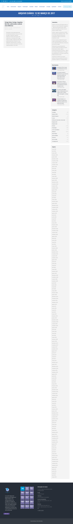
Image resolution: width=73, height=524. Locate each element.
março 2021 (54, 269)
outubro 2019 (54, 300)
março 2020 (54, 290)
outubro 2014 (54, 416)
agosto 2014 (54, 420)
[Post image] (54, 68)
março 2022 (54, 246)
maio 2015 (54, 403)
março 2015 (54, 407)
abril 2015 (54, 405)
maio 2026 (54, 149)
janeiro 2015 (54, 411)
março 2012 (54, 477)
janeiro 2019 (54, 317)
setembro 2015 (55, 395)
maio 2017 (54, 356)
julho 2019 (54, 306)
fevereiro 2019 (55, 316)
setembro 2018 (55, 325)
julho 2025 (54, 168)
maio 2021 (54, 265)
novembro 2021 (55, 253)
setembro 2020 (55, 281)
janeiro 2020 (54, 294)
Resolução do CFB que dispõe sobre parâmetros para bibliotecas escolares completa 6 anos (62, 84)
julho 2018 (54, 329)
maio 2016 (54, 380)
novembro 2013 (55, 438)
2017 (35, 15)
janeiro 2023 (54, 226)
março (38, 15)
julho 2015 (54, 399)
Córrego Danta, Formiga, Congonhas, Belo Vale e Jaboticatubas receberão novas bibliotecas (14, 23)
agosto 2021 (54, 259)
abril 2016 (54, 381)
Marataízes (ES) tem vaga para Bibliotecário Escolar (62, 68)
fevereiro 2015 (55, 409)
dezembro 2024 (55, 182)
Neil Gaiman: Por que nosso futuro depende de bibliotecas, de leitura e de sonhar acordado (60, 43)
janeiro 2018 (54, 341)
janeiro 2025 (54, 180)
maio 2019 (54, 310)
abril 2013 (54, 451)
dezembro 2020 (55, 275)
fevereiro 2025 (55, 178)
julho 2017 (54, 352)
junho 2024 (54, 193)
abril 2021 (54, 267)
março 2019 (54, 314)
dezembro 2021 (55, 252)
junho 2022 (54, 240)
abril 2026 (54, 151)
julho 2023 (54, 215)
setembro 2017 (55, 349)
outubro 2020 (54, 279)
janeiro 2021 (54, 273)
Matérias (6, 27)
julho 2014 (54, 422)
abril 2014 (54, 428)
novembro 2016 (55, 368)
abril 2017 (54, 358)
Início (33, 15)
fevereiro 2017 (55, 362)
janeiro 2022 (54, 250)
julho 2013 (54, 446)
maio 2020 (54, 286)
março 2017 (54, 360)
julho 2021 (54, 261)
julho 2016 (54, 376)
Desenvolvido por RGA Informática (36, 521)
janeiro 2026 (54, 156)
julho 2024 (54, 191)
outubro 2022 (54, 232)
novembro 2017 (55, 345)
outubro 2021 (54, 255)
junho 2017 (54, 354)
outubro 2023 (54, 209)
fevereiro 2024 (55, 201)
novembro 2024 (55, 184)
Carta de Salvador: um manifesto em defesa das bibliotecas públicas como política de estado (62, 101)
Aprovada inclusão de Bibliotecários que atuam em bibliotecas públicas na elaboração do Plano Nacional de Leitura (62, 75)
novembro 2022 (55, 230)
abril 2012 (54, 475)
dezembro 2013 (55, 436)
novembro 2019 (55, 298)
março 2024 (54, 199)
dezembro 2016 (55, 366)
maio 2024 (54, 195)
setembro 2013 (55, 442)
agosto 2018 (54, 327)
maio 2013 (54, 449)
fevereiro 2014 (55, 432)
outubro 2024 (54, 186)
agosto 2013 (54, 444)
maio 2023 (54, 219)
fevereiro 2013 (55, 455)
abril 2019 (54, 312)
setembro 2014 (55, 418)
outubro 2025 (54, 162)
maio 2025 (54, 172)
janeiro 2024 (54, 203)
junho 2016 (54, 378)
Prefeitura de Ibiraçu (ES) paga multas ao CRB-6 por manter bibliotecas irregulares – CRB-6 (60, 26)
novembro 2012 (55, 461)
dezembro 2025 (55, 158)
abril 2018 (54, 335)
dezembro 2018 (55, 319)
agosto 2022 (54, 236)
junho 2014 (54, 424)
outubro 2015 (54, 393)
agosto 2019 (54, 304)
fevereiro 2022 (55, 248)
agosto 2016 (54, 374)
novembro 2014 (55, 414)
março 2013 (54, 453)
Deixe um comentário (8, 29)
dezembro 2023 (55, 205)
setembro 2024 (55, 188)
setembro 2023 (55, 211)
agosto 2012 (54, 467)
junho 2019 (54, 308)
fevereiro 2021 (55, 271)
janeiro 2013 (54, 457)
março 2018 (54, 337)
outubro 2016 (54, 370)
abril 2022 (54, 244)
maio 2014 (54, 426)
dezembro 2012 (55, 459)
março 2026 (54, 153)
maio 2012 (54, 473)
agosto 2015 (54, 397)
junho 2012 (54, 471)
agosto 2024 (54, 189)
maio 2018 (54, 333)
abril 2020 (54, 288)
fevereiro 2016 (55, 385)
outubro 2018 (54, 323)
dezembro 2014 (55, 413)
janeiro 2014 (54, 434)
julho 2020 (54, 283)
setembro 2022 (55, 234)
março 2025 (54, 176)
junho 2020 (54, 285)
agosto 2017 (54, 350)
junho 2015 (54, 401)
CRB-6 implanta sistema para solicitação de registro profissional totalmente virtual (58, 37)
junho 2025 (54, 170)
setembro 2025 (55, 164)
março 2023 (54, 222)
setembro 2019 (55, 302)
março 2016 (54, 383)
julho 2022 (54, 238)
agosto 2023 (54, 213)
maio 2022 (54, 242)
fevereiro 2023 (55, 224)
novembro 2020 (55, 277)
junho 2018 (54, 331)
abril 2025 (54, 174)
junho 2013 (54, 447)
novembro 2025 (55, 160)
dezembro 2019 (55, 296)
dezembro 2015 (55, 389)
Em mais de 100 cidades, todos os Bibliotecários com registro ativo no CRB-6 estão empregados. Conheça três (62, 92)
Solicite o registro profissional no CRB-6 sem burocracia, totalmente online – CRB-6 (60, 34)
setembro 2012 (55, 465)
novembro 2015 (55, 391)
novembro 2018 (55, 321)
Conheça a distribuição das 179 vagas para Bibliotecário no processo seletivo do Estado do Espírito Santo (60, 53)
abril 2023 (54, 220)
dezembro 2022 (55, 228)
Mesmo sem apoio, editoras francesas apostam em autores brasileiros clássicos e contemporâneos (59, 58)
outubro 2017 (54, 347)
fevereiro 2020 (55, 292)
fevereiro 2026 (55, 155)
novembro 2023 (55, 207)
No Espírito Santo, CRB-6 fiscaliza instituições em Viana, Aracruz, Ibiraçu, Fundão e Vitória (59, 29)
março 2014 (54, 430)
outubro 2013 (54, 440)
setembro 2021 (55, 257)
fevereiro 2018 (55, 339)
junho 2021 (54, 263)
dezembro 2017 (55, 343)
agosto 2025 (54, 166)
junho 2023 (54, 217)
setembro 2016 (55, 372)
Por (10, 27)
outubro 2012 (54, 463)
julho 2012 (54, 469)
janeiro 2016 (54, 387)
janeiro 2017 (54, 364)
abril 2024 (54, 197)
